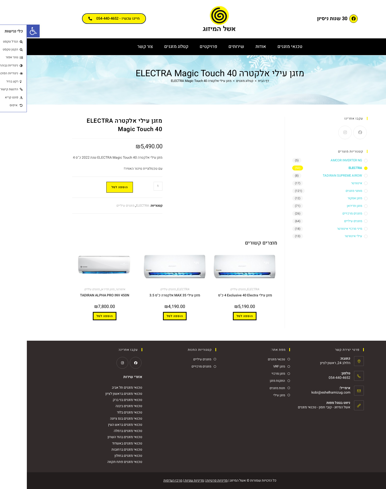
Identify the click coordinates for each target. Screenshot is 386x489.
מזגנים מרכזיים (325, 213)
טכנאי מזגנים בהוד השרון (98, 437)
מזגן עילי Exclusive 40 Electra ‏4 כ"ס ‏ (218, 295)
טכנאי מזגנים (263, 46)
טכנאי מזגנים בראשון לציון (97, 393)
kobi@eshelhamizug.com (304, 392)
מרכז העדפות (146, 480)
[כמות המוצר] (131, 186)
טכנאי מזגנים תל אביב (100, 387)
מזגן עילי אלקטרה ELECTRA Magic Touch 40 (174, 80)
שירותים (209, 46)
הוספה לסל (93, 187)
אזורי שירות (105, 377)
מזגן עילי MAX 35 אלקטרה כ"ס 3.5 (148, 295)
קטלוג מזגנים (149, 46)
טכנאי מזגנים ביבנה (102, 406)
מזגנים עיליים (99, 205)
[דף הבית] (236, 80)
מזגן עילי (252, 395)
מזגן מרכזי (251, 373)
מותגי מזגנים (327, 190)
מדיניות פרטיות (190, 480)
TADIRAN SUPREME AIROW (315, 175)
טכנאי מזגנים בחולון (101, 455)
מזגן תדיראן (80, 289)
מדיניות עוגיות (167, 480)
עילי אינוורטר (326, 236)
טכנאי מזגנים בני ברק (100, 399)
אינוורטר (93, 289)
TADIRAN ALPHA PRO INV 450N (77, 295)
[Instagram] (318, 132)
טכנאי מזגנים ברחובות (100, 449)
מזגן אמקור (328, 198)
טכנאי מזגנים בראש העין (98, 424)
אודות (234, 46)
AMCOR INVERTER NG (319, 160)
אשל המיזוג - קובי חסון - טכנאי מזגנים (297, 407)
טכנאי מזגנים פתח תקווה (97, 461)
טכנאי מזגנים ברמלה (101, 430)
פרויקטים (181, 46)
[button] (6, 31)
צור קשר (118, 46)
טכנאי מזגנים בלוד (102, 412)
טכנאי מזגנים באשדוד (100, 443)
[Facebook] (333, 132)
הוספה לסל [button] (218, 316)
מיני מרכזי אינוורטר (322, 228)
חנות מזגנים (250, 388)
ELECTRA (115, 205)
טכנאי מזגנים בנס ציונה (99, 418)
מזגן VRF (252, 366)
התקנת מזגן (250, 380)
